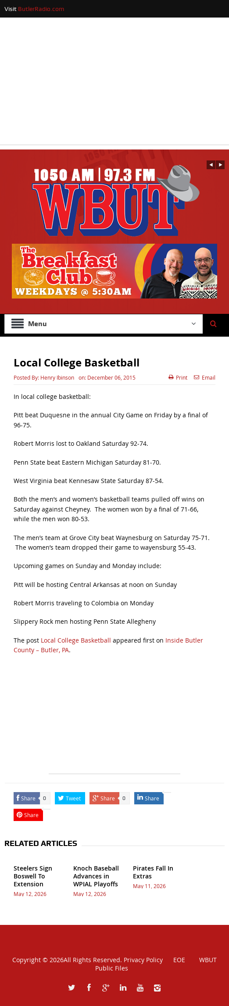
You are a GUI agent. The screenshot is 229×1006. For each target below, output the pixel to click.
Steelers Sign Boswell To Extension (33, 876)
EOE (175, 960)
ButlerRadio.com (41, 8)
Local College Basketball (76, 640)
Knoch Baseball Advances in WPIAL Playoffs (96, 876)
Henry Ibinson (57, 377)
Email (204, 377)
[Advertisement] (114, 83)
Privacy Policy (143, 960)
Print (177, 377)
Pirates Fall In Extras (153, 872)
